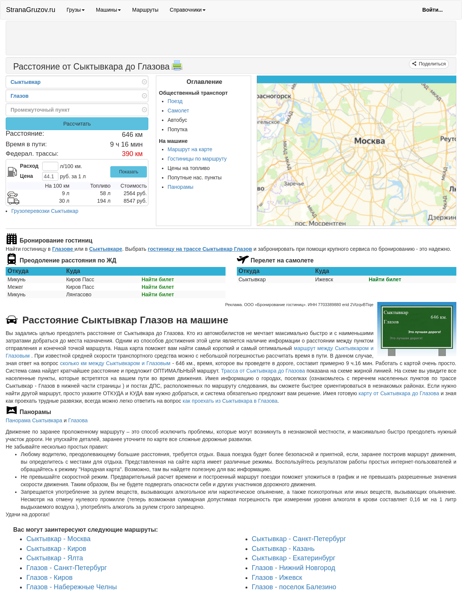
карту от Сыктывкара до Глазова (398, 393)
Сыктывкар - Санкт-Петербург (299, 538)
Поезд (175, 101)
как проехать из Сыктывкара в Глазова (230, 401)
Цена (26, 176)
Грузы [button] (76, 10)
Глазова (78, 420)
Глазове (63, 249)
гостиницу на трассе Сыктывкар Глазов (200, 249)
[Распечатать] (177, 68)
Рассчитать (77, 124)
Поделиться (432, 64)
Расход (29, 166)
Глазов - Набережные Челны (71, 587)
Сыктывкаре (105, 249)
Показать (128, 171)
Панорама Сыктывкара (34, 420)
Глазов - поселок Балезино (294, 587)
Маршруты (145, 10)
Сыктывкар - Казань (283, 548)
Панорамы (181, 187)
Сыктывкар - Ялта (54, 558)
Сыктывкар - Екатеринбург (293, 558)
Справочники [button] (188, 10)
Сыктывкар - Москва (58, 538)
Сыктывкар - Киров (56, 548)
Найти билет (158, 279)
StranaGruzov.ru (30, 10)
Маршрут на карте (190, 149)
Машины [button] (108, 10)
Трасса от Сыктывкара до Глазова (263, 371)
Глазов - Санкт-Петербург (66, 568)
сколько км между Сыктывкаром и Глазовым (115, 363)
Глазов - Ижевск (277, 577)
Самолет (178, 111)
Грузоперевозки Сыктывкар (44, 211)
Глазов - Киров (49, 577)
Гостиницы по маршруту (197, 159)
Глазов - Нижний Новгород (293, 568)
